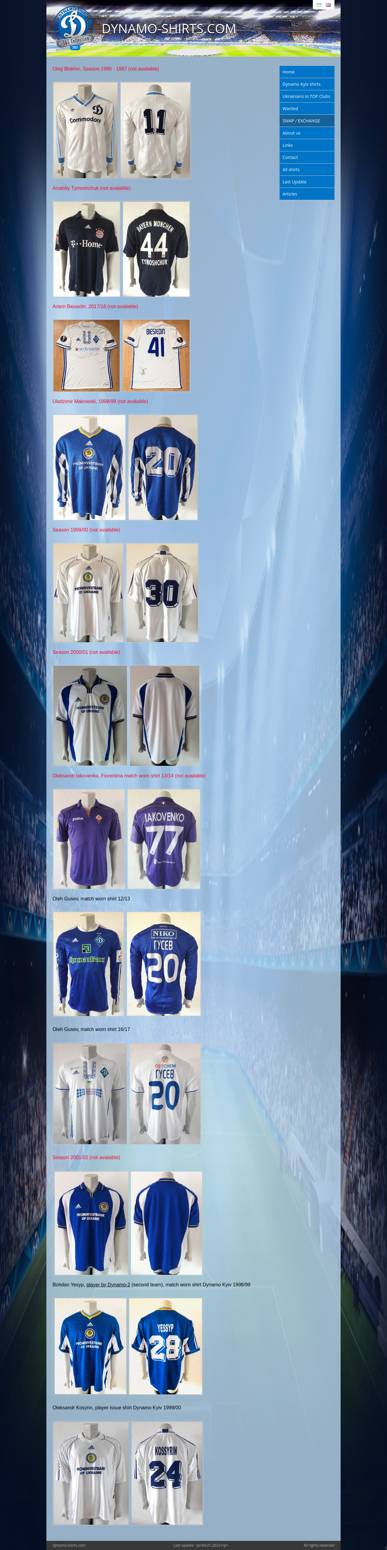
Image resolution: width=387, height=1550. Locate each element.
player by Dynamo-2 (108, 1284)
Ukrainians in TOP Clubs (306, 96)
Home (289, 72)
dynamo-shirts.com (68, 1545)
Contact (290, 157)
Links (288, 145)
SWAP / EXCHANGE (301, 121)
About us (291, 133)
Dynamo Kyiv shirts (301, 84)
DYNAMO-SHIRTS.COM (169, 28)
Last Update (294, 182)
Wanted (290, 108)
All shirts (291, 169)
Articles (290, 194)
